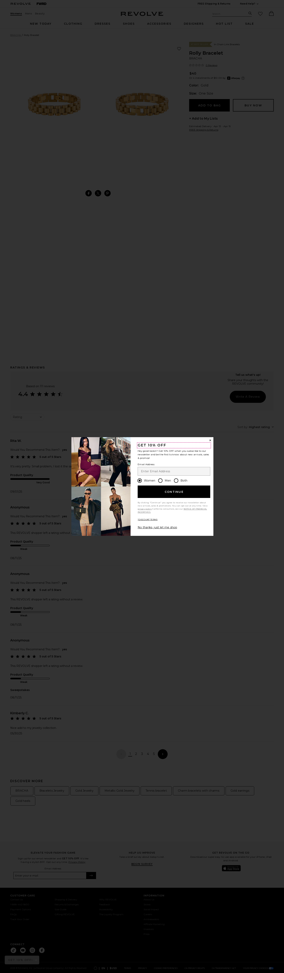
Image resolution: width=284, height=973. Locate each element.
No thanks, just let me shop (157, 527)
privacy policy (145, 509)
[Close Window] (210, 440)
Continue (174, 492)
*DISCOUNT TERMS (148, 519)
